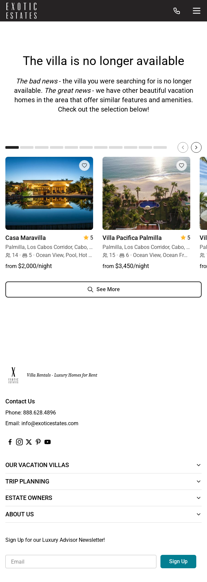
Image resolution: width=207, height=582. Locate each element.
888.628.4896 (39, 412)
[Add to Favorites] (84, 165)
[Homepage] (21, 11)
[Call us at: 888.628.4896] (176, 10)
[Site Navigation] (196, 10)
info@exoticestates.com (49, 423)
